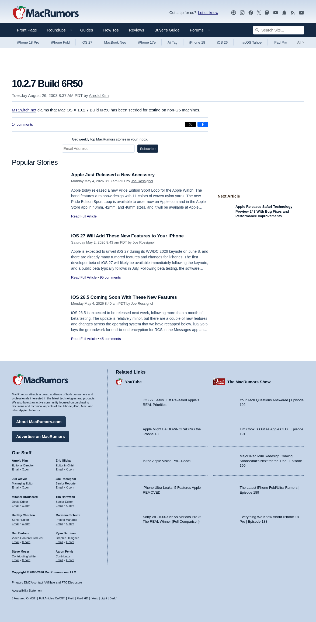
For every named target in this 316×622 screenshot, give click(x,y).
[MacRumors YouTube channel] (275, 13)
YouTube (133, 381)
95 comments (110, 277)
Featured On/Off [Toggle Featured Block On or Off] (24, 598)
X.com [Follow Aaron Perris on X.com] (70, 560)
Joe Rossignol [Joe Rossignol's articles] (66, 478)
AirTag (173, 42)
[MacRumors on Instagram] (242, 13)
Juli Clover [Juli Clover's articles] (19, 478)
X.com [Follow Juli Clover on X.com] (26, 487)
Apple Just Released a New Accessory (113, 174)
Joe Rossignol (142, 181)
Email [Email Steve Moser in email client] (15, 560)
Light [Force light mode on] (103, 598)
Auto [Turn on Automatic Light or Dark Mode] (95, 598)
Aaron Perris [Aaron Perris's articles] (65, 551)
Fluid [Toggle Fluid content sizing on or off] (71, 598)
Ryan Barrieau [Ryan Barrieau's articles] (66, 533)
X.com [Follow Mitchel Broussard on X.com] (26, 505)
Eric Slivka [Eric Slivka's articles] (63, 460)
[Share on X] (190, 124)
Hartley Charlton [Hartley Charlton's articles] (23, 515)
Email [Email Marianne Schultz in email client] (59, 523)
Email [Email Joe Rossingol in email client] (59, 487)
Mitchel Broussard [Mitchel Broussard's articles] (25, 496)
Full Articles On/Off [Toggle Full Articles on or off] (51, 598)
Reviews (136, 30)
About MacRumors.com (38, 421)
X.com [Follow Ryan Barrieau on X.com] (70, 542)
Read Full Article (84, 216)
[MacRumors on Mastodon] (267, 13)
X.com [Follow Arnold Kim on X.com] (26, 469)
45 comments (110, 339)
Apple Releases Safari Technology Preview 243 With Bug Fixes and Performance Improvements (263, 211)
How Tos (111, 30)
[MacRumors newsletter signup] (301, 13)
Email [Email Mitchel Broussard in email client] (15, 505)
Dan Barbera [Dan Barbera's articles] (20, 533)
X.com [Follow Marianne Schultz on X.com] (70, 523)
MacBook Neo (115, 42)
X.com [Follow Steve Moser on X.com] (26, 560)
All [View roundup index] (300, 42)
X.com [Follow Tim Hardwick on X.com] (70, 505)
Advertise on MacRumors (40, 436)
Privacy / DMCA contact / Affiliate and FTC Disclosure (47, 582)
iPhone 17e (147, 42)
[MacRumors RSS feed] (293, 13)
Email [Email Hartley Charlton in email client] (15, 523)
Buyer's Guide (167, 30)
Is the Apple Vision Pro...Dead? (167, 461)
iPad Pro (280, 42)
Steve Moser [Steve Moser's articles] (20, 551)
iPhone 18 (197, 42)
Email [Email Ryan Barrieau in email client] (59, 542)
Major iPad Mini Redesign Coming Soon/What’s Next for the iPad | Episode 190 (271, 461)
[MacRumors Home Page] (45, 13)
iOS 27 (87, 42)
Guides (86, 30)
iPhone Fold (60, 42)
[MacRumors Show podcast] (233, 13)
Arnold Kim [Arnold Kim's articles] (20, 460)
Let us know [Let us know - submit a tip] (208, 12)
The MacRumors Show (249, 381)
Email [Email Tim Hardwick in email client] (59, 505)
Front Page (27, 30)
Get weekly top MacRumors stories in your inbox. (110, 139)
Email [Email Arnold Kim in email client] (15, 469)
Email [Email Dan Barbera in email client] (15, 542)
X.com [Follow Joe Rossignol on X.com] (70, 487)
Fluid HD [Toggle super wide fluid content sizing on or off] (82, 598)
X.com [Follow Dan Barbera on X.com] (26, 542)
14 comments (22, 124)
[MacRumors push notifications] (284, 13)
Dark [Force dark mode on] (112, 598)
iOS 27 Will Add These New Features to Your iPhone (127, 235)
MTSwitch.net (24, 110)
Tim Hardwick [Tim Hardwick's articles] (65, 496)
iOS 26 (222, 42)
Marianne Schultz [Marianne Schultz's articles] (68, 515)
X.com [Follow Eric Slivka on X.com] (70, 469)
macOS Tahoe (250, 42)
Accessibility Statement (27, 590)
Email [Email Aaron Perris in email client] (59, 560)
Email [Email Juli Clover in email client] (15, 487)
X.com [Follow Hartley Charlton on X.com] (26, 523)
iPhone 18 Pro (28, 42)
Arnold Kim (99, 95)
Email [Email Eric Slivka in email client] (59, 469)
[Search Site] (278, 30)
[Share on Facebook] (202, 124)
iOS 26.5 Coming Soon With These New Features (124, 297)
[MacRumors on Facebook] (251, 13)
